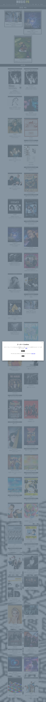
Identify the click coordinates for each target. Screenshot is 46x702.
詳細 (26, 348)
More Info (33, 353)
